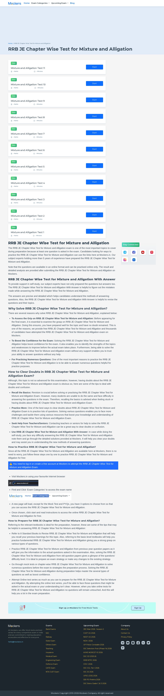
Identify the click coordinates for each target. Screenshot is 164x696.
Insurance (50, 652)
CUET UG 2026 (89, 633)
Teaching (49, 649)
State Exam (50, 641)
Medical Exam (51, 656)
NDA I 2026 (88, 641)
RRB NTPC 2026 (90, 660)
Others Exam (51, 645)
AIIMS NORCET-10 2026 (93, 652)
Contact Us (125, 633)
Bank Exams (51, 629)
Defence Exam (52, 664)
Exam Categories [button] (39, 3)
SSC (47, 633)
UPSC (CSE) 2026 (90, 676)
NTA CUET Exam (52, 672)
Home (27, 3)
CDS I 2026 (87, 664)
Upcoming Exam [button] (59, 3)
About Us (124, 629)
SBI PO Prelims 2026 (91, 680)
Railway (49, 637)
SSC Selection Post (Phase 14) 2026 (97, 649)
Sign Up (137, 608)
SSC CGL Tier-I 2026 (91, 668)
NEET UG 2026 (89, 637)
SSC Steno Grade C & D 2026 (94, 683)
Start (94, 67)
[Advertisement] (82, 25)
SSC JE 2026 (88, 672)
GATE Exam (50, 668)
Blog (72, 3)
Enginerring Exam (53, 660)
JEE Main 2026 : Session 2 (93, 629)
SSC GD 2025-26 (89, 656)
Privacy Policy (126, 637)
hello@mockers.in (15, 642)
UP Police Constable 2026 (93, 645)
